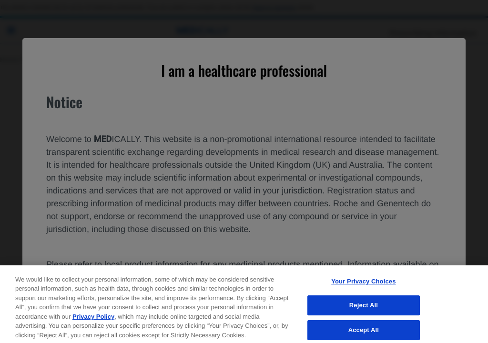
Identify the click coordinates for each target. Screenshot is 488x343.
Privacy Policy (93, 322)
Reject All (363, 311)
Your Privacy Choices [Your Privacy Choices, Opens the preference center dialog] (363, 287)
